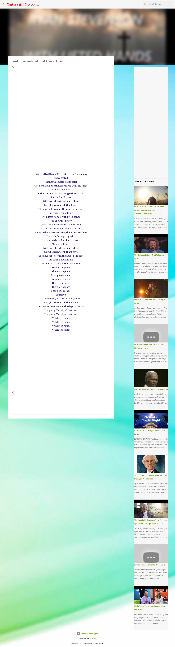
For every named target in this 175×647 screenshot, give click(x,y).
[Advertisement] (61, 103)
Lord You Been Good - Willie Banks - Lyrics (151, 389)
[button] (13, 67)
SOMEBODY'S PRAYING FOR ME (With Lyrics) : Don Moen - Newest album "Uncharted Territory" (149, 210)
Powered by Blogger (87, 634)
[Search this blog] (160, 4)
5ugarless (93, 638)
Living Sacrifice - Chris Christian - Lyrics (150, 565)
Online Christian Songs (23, 4)
